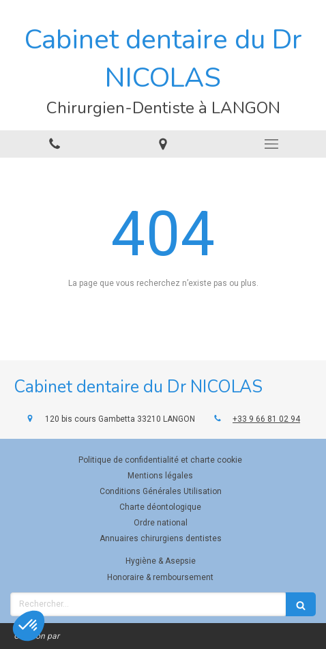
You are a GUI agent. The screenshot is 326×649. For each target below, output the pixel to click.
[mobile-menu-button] (272, 144)
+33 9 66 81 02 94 (266, 419)
